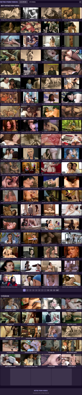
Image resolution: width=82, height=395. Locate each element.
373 (54, 290)
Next (57, 290)
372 (51, 290)
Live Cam (24, 2)
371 (48, 290)
